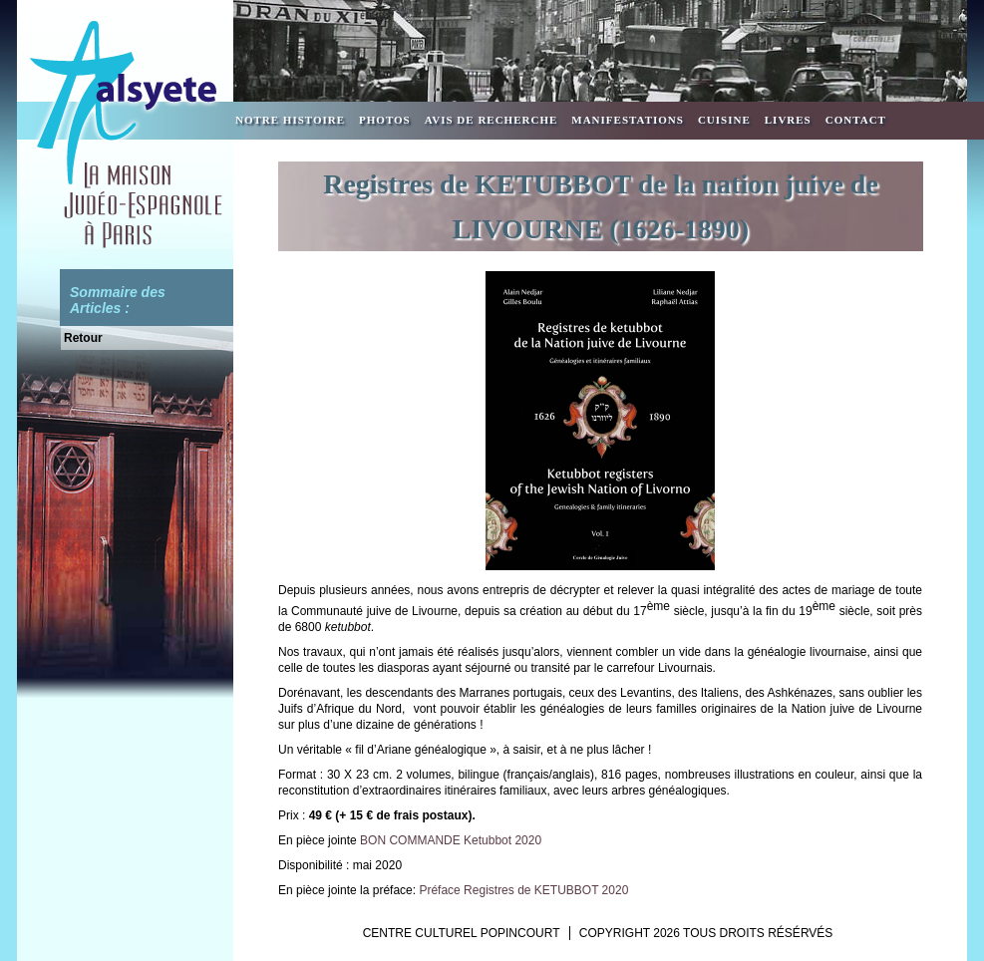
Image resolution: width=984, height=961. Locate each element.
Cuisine (724, 120)
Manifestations (627, 120)
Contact (855, 120)
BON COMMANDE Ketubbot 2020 (450, 840)
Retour (83, 338)
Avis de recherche (491, 120)
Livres (788, 120)
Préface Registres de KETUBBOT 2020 (523, 890)
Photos (385, 120)
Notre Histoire (290, 120)
